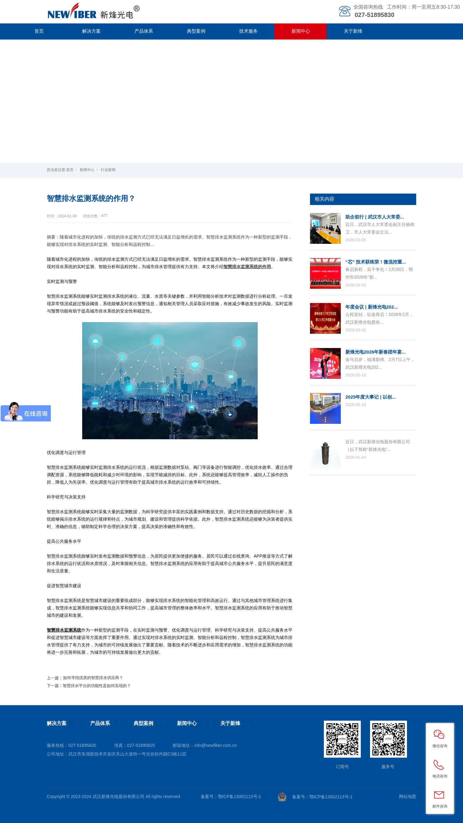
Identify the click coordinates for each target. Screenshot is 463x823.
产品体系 (144, 31)
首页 (39, 31)
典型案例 (196, 31)
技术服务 (248, 31)
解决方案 (91, 31)
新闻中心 (301, 31)
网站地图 (407, 796)
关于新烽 (353, 31)
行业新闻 (108, 170)
